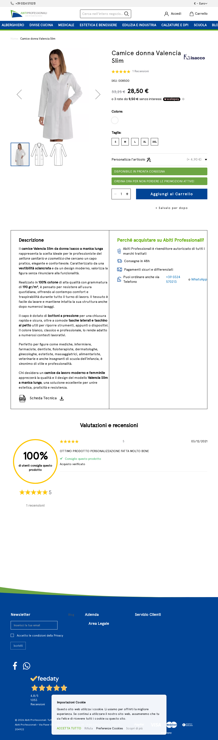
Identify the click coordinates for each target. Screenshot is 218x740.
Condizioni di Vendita (105, 651)
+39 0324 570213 (26, 3)
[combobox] (105, 14)
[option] (115, 120)
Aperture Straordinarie (103, 616)
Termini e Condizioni (104, 644)
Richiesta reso (146, 622)
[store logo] (29, 14)
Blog (71, 586)
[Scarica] (63, 398)
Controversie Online (104, 671)
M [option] (125, 141)
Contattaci (93, 609)
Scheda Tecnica (43, 398)
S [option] (115, 141)
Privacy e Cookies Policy (107, 664)
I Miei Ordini (144, 616)
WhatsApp (199, 279)
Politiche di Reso (102, 658)
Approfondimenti (98, 622)
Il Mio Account (146, 609)
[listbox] (159, 122)
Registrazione (145, 602)
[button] (200, 3)
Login (139, 595)
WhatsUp (27, 638)
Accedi (176, 13)
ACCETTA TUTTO (69, 728)
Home (14, 38)
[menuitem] (13, 25)
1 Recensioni (140, 71)
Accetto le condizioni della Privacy (40, 607)
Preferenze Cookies (109, 728)
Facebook (15, 638)
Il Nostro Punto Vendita (103, 602)
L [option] (135, 141)
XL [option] (144, 141)
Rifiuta (88, 728)
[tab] (109, 25)
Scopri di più (134, 728)
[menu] (109, 25)
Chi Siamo (92, 595)
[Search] (126, 14)
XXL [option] (154, 141)
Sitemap (141, 629)
